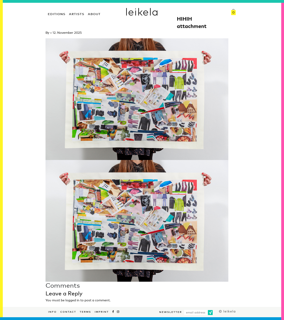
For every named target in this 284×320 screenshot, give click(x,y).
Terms (85, 311)
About (94, 13)
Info (52, 311)
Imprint (102, 311)
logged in (72, 300)
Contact (68, 311)
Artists (76, 13)
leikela (142, 11)
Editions (56, 13)
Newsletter (170, 311)
